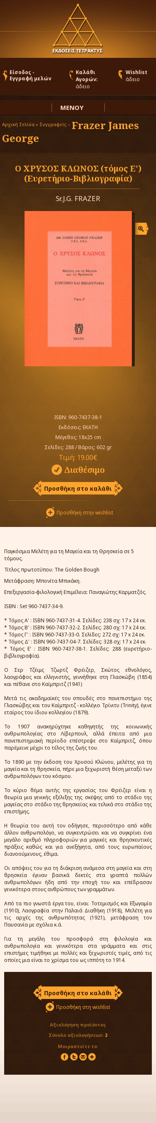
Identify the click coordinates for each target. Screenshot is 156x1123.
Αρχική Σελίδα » (20, 124)
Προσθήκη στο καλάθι (78, 488)
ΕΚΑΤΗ (90, 427)
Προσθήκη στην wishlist (85, 512)
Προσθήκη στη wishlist (83, 1007)
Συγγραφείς (53, 124)
